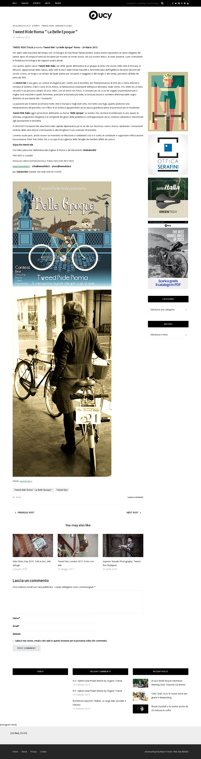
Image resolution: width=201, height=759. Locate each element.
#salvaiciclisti (22, 26)
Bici (15, 3)
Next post (132, 512)
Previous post (26, 512)
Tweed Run (47, 26)
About (24, 751)
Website (17, 633)
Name (16, 618)
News (58, 3)
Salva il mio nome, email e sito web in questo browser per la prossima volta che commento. (61, 640)
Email (16, 626)
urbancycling (63, 26)
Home (15, 751)
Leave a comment (135, 497)
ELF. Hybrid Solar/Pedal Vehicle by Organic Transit (97, 680)
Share (17, 497)
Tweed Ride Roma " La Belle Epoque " (33, 489)
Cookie (43, 751)
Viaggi (24, 3)
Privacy (34, 751)
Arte (47, 3)
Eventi (36, 3)
